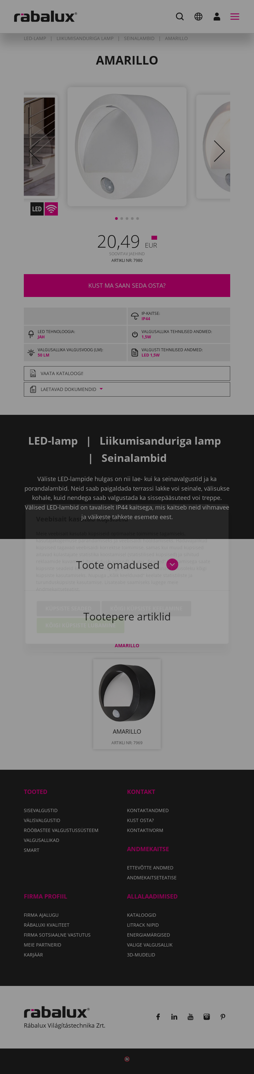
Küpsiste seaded (68, 571)
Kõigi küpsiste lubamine (80, 588)
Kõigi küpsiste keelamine (146, 571)
